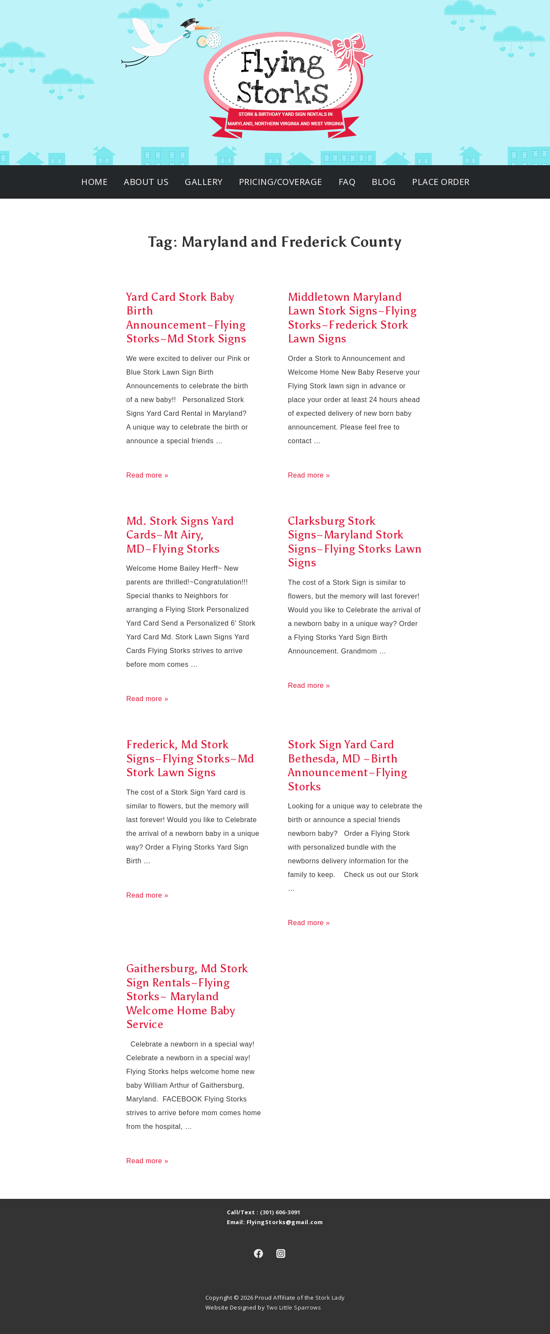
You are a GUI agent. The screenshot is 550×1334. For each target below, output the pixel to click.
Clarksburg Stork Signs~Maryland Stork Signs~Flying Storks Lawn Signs (355, 542)
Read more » (147, 475)
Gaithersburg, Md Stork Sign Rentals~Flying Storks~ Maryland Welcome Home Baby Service (187, 996)
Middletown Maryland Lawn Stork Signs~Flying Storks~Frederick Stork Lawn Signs (352, 318)
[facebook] (258, 1254)
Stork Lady (330, 1297)
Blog (384, 182)
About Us (146, 182)
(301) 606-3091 (280, 1212)
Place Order (441, 182)
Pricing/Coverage (280, 182)
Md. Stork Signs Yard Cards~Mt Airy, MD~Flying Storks (180, 535)
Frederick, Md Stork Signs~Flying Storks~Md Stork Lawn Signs (190, 758)
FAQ (347, 182)
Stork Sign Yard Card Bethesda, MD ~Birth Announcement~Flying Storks (347, 765)
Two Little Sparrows (293, 1307)
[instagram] (281, 1254)
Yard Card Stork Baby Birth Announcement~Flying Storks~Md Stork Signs (186, 318)
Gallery (204, 182)
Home (94, 182)
